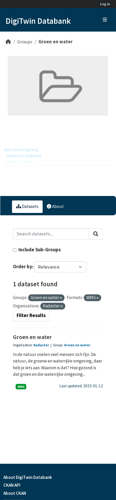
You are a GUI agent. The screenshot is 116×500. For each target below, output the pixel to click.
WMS (21, 387)
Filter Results (31, 315)
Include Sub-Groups (37, 250)
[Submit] (96, 234)
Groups (24, 42)
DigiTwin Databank (38, 21)
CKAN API (11, 485)
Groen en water (55, 42)
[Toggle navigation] (105, 20)
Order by (22, 267)
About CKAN (14, 493)
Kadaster (42, 345)
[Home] (8, 42)
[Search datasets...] (51, 234)
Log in (105, 4)
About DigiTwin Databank (27, 477)
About (55, 206)
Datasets (27, 206)
